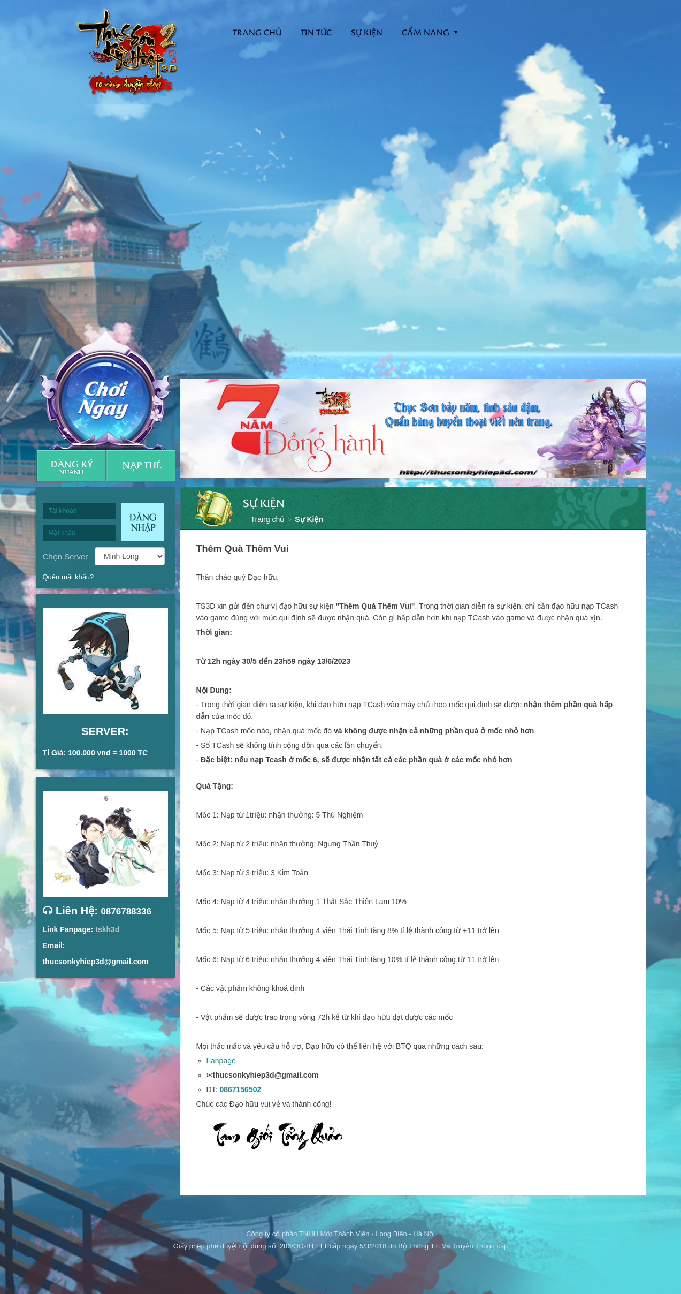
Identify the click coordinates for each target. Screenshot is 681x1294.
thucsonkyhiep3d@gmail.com (96, 961)
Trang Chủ (257, 31)
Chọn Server (65, 556)
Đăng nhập (142, 522)
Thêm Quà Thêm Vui (242, 548)
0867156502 (240, 1089)
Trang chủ (268, 519)
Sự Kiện (309, 519)
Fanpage (221, 1060)
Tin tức (316, 31)
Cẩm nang (425, 31)
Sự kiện (366, 31)
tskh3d (107, 929)
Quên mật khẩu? (68, 577)
